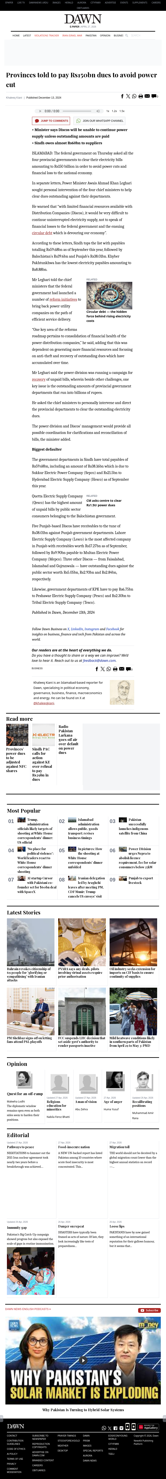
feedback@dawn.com (99, 660)
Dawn (86, 1436)
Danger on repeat (71, 1226)
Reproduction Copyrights (41, 1445)
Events (124, 2)
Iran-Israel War (72, 35)
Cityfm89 (113, 1444)
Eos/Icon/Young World (117, 1437)
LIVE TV (21, 2)
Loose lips (117, 1226)
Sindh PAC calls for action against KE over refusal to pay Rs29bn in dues (42, 764)
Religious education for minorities (56, 1105)
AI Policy (12, 1454)
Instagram (92, 629)
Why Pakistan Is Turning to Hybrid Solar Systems (83, 1410)
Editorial (18, 1135)
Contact (12, 1436)
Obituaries (83, 8)
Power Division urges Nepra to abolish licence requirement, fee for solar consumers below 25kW (137, 858)
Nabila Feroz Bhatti (58, 1117)
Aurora (81, 2)
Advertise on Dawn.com (40, 1454)
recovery (39, 379)
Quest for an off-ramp (25, 1093)
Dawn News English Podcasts (28, 1309)
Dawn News (90, 1461)
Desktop (63, 1451)
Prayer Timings (67, 1436)
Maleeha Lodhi (16, 1101)
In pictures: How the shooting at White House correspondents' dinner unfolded (85, 858)
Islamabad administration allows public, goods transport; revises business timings (83, 829)
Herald (69, 2)
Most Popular (24, 810)
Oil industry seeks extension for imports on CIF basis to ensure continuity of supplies (132, 973)
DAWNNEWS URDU (38, 2)
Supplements (139, 2)
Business (119, 35)
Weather (63, 1446)
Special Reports (93, 1451)
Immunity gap (17, 1228)
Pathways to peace (20, 1147)
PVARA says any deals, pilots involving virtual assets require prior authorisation (80, 973)
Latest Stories (23, 912)
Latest (27, 35)
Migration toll (119, 1147)
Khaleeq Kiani (14, 97)
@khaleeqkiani (44, 703)
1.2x (114, 111)
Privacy (11, 1464)
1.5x (122, 111)
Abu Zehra (81, 1109)
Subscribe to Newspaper (40, 1437)
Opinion (105, 35)
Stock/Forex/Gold (69, 1441)
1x (107, 111)
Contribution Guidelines (15, 1442)
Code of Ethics (16, 1449)
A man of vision (86, 1102)
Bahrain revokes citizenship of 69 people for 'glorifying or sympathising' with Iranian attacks (29, 974)
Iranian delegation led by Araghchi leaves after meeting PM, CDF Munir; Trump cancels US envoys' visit (86, 887)
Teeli (111, 1454)
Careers (156, 2)
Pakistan (91, 35)
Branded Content (43, 1460)
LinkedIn (77, 629)
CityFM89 (96, 2)
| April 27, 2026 (83, 27)
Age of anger (113, 1102)
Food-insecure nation (74, 1147)
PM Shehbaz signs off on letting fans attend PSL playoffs (29, 1040)
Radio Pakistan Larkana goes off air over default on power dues (68, 739)
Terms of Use (15, 1459)
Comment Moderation (14, 1470)
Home (16, 35)
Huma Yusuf (111, 1109)
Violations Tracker (46, 35)
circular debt (42, 233)
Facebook (112, 629)
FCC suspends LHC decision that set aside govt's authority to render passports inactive (81, 1042)
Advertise (110, 2)
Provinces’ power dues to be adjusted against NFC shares (16, 760)
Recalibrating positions (142, 1104)
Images (57, 2)
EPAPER (9, 2)
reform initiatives (63, 299)
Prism (86, 1441)
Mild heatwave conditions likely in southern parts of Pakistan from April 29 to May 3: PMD (132, 1042)
